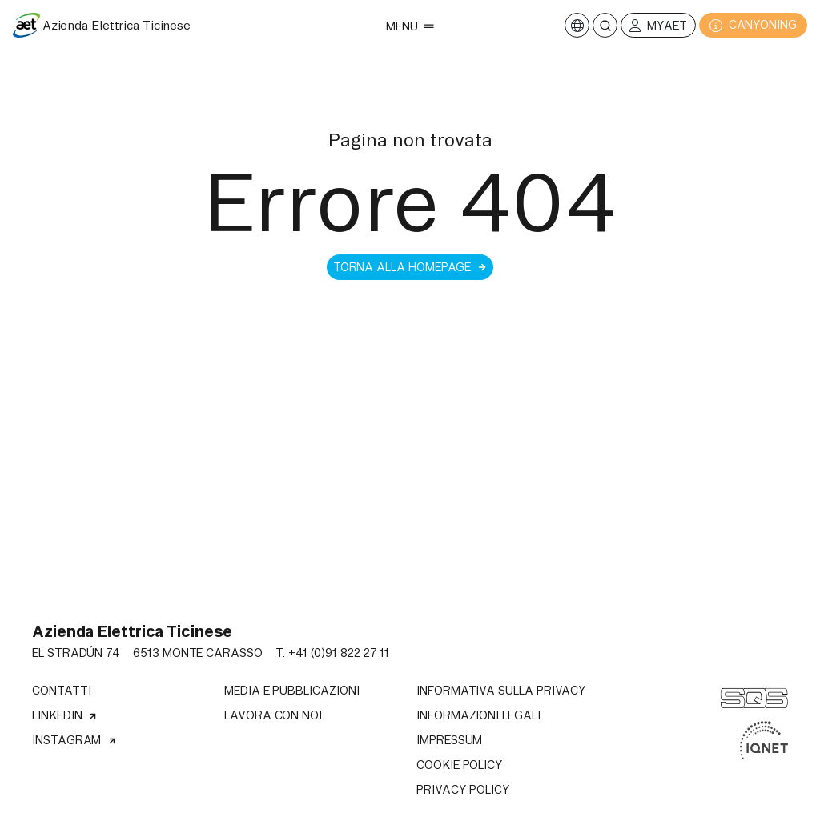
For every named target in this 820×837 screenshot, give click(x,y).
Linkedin (65, 715)
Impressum (449, 740)
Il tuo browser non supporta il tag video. (410, 606)
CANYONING (753, 25)
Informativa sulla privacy (501, 690)
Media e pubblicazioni (292, 690)
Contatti (61, 690)
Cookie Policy (459, 765)
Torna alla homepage (410, 267)
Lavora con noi (273, 715)
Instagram (74, 740)
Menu (410, 26)
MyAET (658, 26)
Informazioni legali (478, 715)
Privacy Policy (463, 789)
